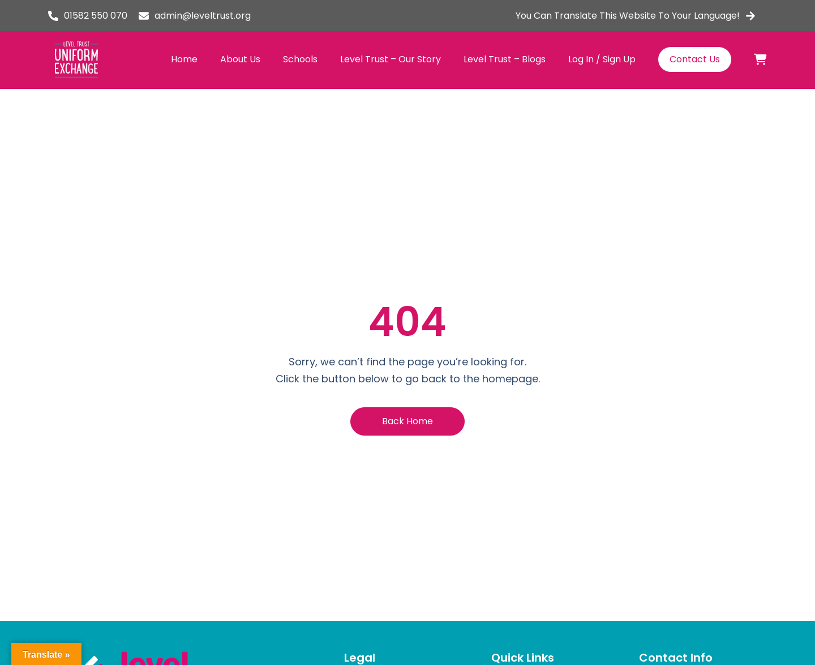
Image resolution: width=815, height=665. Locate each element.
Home (184, 59)
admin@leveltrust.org (203, 15)
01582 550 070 (95, 15)
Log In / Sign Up (602, 59)
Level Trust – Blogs (505, 59)
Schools (300, 59)
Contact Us (695, 59)
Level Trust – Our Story (390, 59)
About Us (240, 59)
